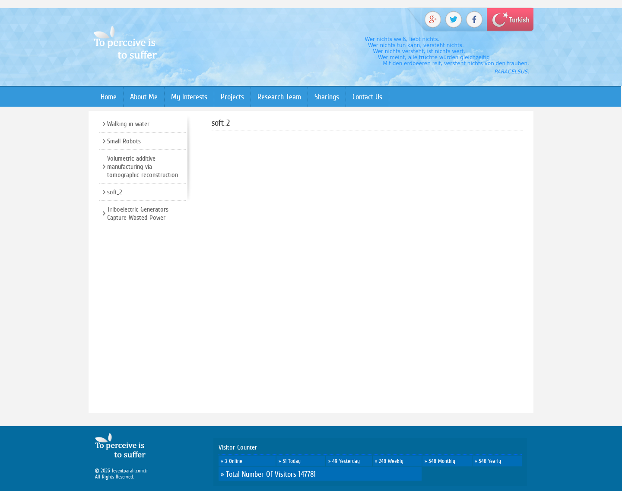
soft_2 (114, 192)
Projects (232, 96)
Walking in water (128, 124)
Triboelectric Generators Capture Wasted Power (137, 213)
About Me (144, 96)
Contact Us (367, 96)
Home (109, 96)
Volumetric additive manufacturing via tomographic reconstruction (142, 166)
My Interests (189, 96)
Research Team (279, 96)
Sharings (326, 96)
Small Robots (124, 141)
